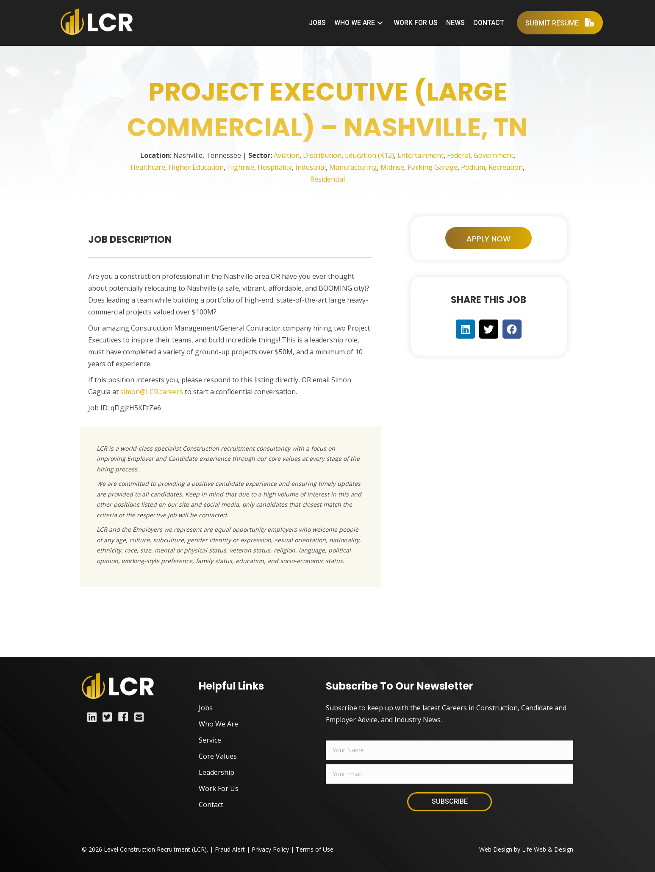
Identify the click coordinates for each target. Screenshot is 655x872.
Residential (327, 179)
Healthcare (147, 167)
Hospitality (275, 167)
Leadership (216, 772)
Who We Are (218, 724)
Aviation (287, 155)
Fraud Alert (230, 849)
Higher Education (196, 167)
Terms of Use (314, 849)
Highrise (240, 167)
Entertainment (420, 155)
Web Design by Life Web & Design (526, 849)
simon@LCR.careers (151, 391)
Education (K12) (369, 155)
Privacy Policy (270, 849)
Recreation (505, 167)
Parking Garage (433, 167)
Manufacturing (353, 167)
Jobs (206, 707)
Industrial (310, 167)
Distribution (322, 155)
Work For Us (219, 788)
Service (210, 740)
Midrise (392, 167)
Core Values (218, 756)
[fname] (449, 750)
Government (493, 155)
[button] (380, 23)
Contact (211, 804)
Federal (458, 155)
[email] (449, 774)
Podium (473, 167)
